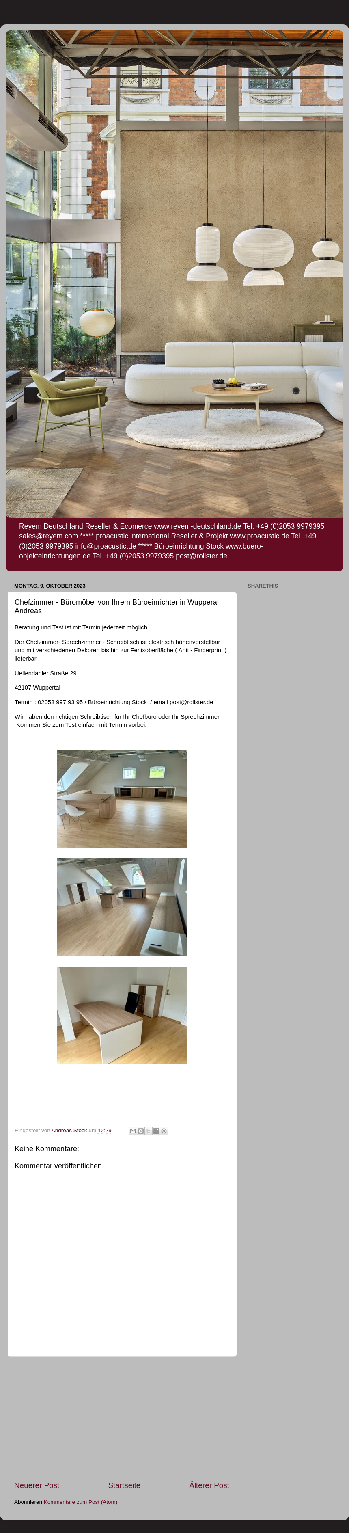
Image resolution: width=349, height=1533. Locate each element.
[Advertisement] (122, 1418)
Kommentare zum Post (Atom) (81, 1502)
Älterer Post (209, 1485)
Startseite (124, 1485)
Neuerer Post (36, 1485)
